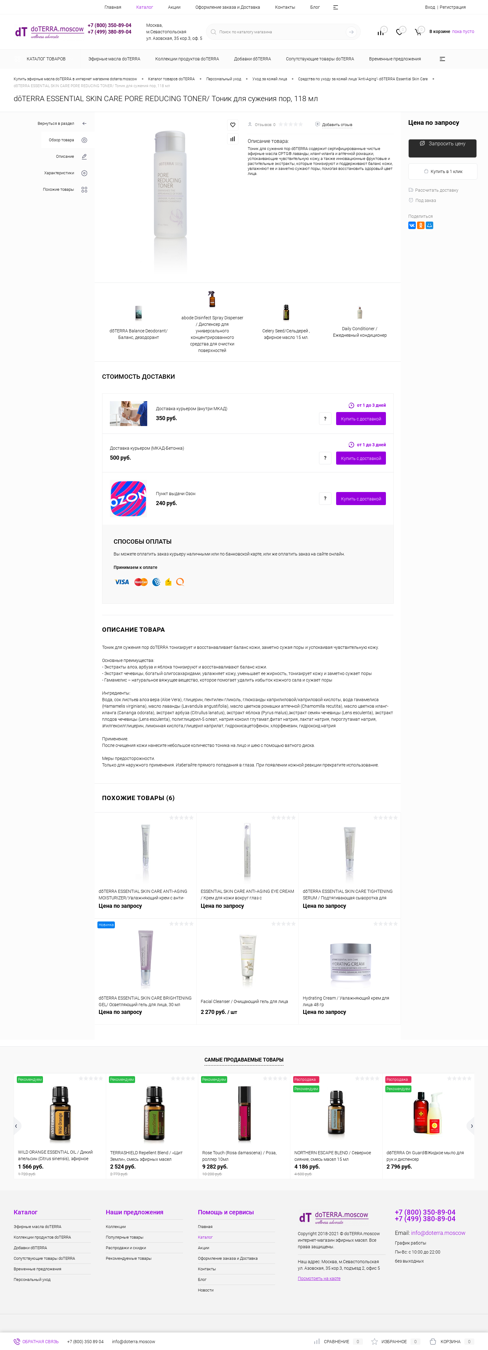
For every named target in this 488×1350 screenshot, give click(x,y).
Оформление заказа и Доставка (227, 7)
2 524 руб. (152, 1170)
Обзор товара (68, 140)
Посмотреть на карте (319, 1278)
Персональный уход (32, 1279)
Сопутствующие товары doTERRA (44, 1258)
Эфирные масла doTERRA (37, 1226)
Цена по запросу (145, 909)
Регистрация (453, 7)
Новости (206, 1290)
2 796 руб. (399, 1166)
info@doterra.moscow (438, 1233)
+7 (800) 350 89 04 (85, 1341)
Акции (174, 7)
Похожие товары (65, 190)
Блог (315, 7)
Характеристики (65, 173)
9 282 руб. (244, 1170)
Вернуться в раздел (62, 124)
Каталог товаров (45, 59)
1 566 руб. (60, 1170)
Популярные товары (124, 1237)
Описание (71, 157)
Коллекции (116, 1226)
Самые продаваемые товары (244, 1060)
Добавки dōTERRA (30, 1247)
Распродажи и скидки (126, 1247)
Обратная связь (36, 1341)
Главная (113, 7)
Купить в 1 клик (443, 171)
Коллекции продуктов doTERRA (42, 1237)
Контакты (285, 7)
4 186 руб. (336, 1170)
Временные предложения (37, 1269)
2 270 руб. (247, 1015)
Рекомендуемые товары (129, 1258)
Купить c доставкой (361, 418)
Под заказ (422, 200)
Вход (430, 7)
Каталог (144, 7)
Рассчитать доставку (433, 190)
